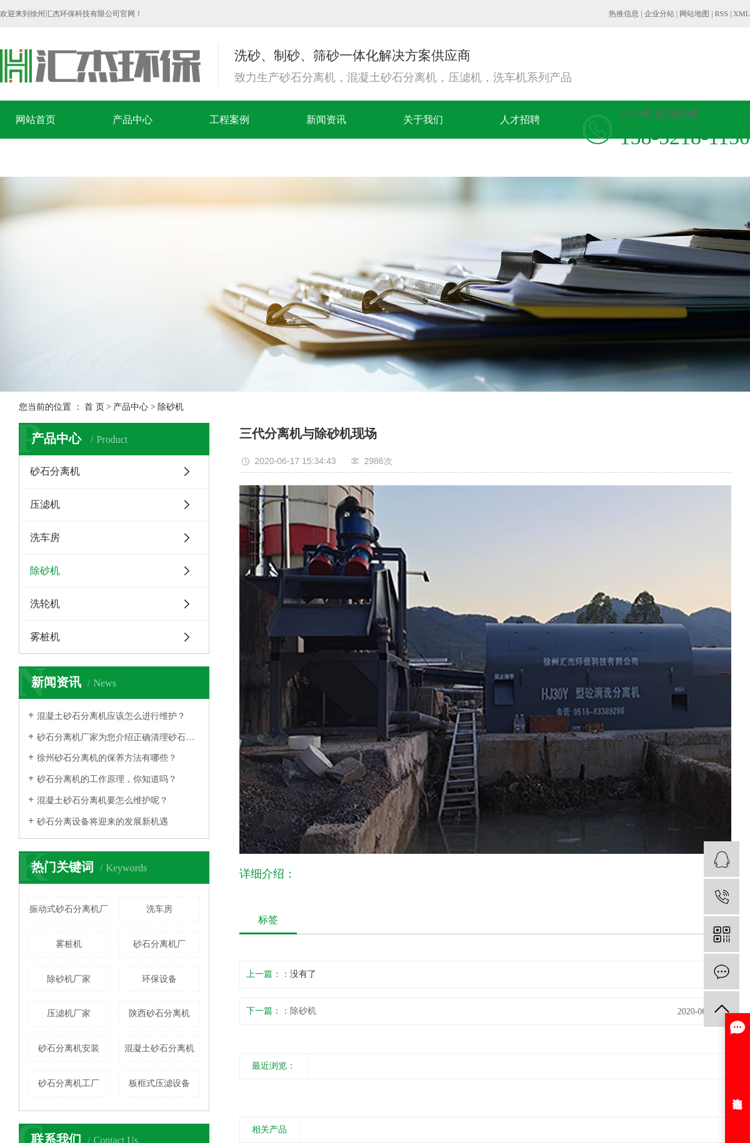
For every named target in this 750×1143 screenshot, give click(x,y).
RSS (721, 13)
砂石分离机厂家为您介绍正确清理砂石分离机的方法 (118, 737)
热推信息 (624, 13)
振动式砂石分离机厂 (68, 909)
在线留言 (61, 157)
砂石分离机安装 (68, 1048)
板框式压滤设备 (159, 1083)
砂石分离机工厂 (68, 1083)
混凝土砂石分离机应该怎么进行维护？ (111, 716)
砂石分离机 (55, 471)
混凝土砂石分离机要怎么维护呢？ (102, 800)
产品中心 (132, 119)
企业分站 (659, 13)
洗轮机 (45, 603)
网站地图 (694, 13)
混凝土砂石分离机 (159, 1048)
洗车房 (45, 537)
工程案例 (229, 119)
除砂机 (171, 407)
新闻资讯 (326, 119)
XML (741, 13)
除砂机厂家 (69, 979)
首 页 (94, 407)
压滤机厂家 (69, 1013)
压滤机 (45, 504)
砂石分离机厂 (159, 944)
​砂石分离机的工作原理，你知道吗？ (107, 779)
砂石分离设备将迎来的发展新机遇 (102, 821)
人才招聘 (520, 119)
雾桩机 (45, 636)
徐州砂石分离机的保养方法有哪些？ (107, 758)
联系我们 (158, 157)
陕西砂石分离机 (159, 1013)
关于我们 (423, 119)
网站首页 (36, 119)
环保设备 (159, 979)
